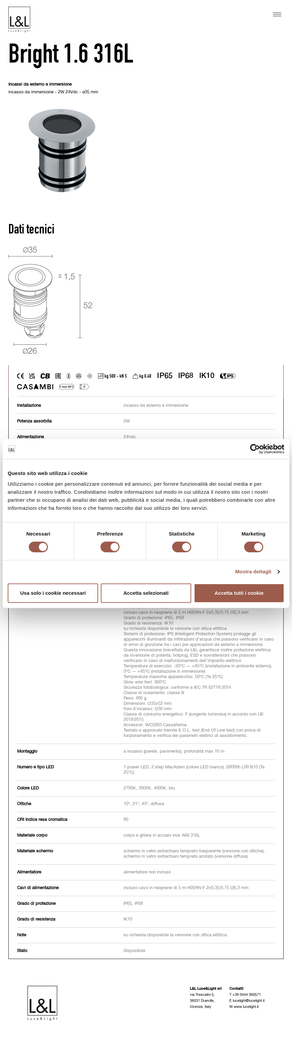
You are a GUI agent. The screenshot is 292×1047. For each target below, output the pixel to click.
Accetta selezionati (145, 593)
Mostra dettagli (253, 571)
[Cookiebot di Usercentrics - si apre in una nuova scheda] (255, 449)
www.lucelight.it (246, 1007)
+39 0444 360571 (246, 994)
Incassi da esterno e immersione (40, 84)
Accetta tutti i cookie (239, 593)
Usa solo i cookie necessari (53, 593)
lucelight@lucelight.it (249, 1001)
